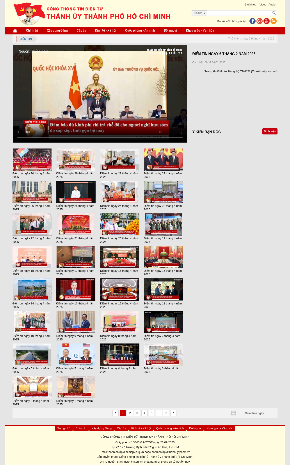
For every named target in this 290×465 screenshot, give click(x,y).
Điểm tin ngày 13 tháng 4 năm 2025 (76, 304)
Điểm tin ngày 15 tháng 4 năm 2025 (163, 271)
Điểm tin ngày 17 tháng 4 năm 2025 (76, 271)
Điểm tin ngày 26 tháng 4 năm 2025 (33, 207)
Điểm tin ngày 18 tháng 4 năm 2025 (33, 271)
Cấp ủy (82, 30)
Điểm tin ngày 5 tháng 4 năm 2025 (75, 368)
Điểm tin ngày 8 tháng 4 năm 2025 (118, 336)
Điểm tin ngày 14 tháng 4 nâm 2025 (33, 304)
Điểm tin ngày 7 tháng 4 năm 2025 (162, 336)
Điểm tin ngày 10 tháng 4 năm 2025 (33, 336)
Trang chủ (63, 426)
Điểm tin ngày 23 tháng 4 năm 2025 (163, 207)
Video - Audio (266, 4)
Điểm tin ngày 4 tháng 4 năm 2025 (118, 368)
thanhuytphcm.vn (128, 460)
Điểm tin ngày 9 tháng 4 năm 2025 (75, 336)
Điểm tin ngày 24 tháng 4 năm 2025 (119, 207)
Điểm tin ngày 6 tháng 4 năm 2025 (32, 368)
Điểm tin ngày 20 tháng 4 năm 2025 (119, 239)
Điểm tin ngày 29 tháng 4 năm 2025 (76, 175)
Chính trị (33, 30)
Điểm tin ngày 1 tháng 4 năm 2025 (75, 401)
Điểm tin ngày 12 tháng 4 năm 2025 (119, 304)
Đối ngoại (171, 30)
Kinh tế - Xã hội (106, 30)
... (159, 411)
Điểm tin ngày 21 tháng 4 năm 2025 (76, 239)
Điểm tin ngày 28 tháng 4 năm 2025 (119, 175)
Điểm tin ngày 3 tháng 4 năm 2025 (162, 368)
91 (166, 411)
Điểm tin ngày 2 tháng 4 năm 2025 (32, 401)
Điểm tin (27, 39)
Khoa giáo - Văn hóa (201, 30)
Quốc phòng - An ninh (141, 30)
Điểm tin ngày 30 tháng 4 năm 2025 (33, 175)
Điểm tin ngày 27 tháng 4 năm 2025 (163, 175)
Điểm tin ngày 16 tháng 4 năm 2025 (119, 271)
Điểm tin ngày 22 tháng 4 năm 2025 (33, 239)
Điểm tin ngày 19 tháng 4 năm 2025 (163, 239)
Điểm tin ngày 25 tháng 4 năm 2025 (76, 207)
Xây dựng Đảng (58, 30)
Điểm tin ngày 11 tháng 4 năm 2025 (163, 304)
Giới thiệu (249, 4)
